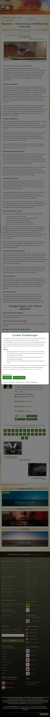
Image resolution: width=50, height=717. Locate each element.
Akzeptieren (7, 377)
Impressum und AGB (8, 382)
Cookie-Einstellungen (31, 382)
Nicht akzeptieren (19, 377)
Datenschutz (20, 382)
